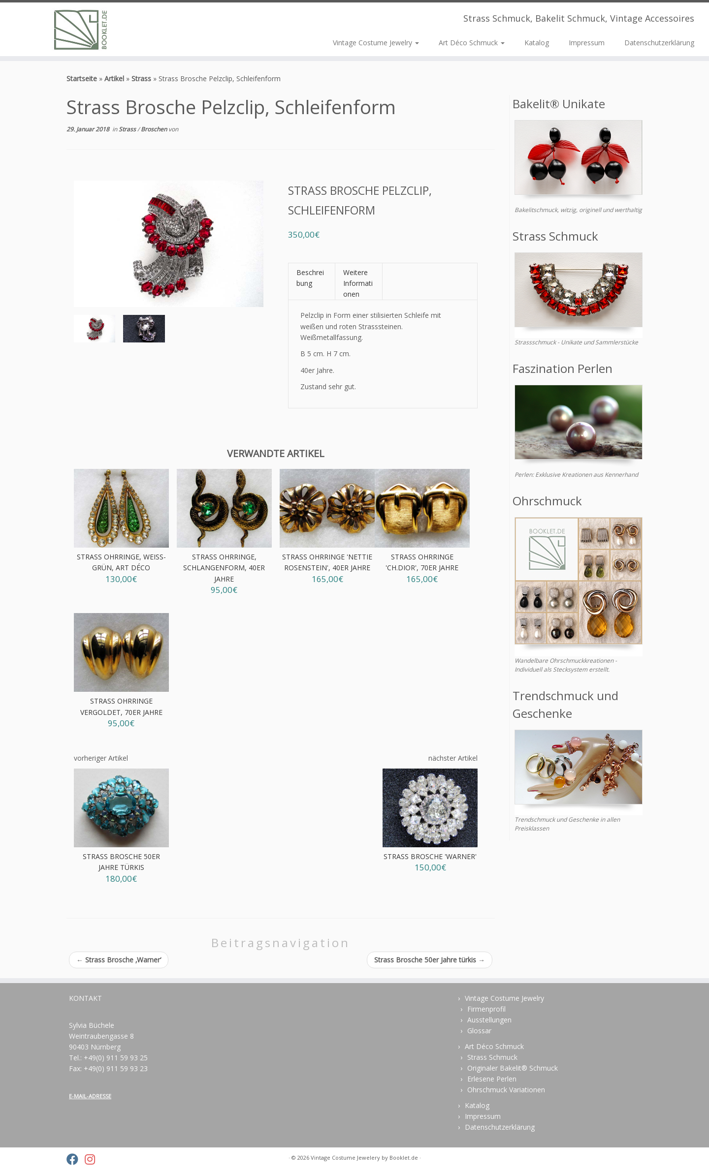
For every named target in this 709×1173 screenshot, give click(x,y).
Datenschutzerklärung (659, 42)
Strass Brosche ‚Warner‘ (118, 959)
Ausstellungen (489, 1019)
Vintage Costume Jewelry (376, 42)
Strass (141, 78)
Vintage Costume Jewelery (345, 1157)
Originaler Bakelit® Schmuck (512, 1068)
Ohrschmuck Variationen (506, 1089)
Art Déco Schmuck (472, 42)
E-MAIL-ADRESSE (90, 1096)
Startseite (81, 78)
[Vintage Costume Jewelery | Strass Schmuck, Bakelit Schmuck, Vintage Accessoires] (81, 29)
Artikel (114, 78)
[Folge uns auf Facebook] (75, 1159)
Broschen (154, 129)
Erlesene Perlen (491, 1078)
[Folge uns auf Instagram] (93, 1159)
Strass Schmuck (492, 1057)
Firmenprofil (486, 1009)
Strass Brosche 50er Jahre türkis (429, 959)
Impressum (587, 42)
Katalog (536, 42)
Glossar (479, 1030)
